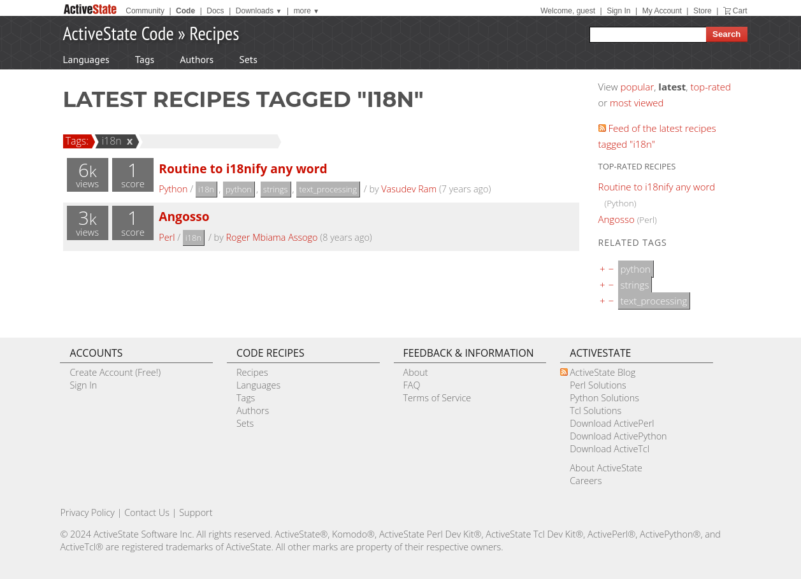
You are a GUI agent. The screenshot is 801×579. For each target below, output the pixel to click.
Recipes (214, 32)
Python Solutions (604, 398)
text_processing (328, 189)
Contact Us (147, 512)
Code (185, 10)
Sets (248, 59)
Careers (586, 481)
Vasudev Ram (409, 189)
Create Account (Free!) (115, 372)
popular (637, 86)
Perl (167, 237)
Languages (86, 59)
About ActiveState (606, 468)
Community (145, 10)
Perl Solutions (598, 385)
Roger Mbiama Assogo (271, 237)
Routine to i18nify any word (243, 168)
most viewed (636, 102)
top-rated (710, 86)
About (415, 372)
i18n (109, 141)
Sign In (618, 10)
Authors (196, 59)
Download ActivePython (618, 436)
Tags (144, 59)
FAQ (412, 385)
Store (702, 10)
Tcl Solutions (595, 410)
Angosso (184, 216)
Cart (740, 10)
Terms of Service (437, 398)
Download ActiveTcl (609, 449)
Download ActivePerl (612, 423)
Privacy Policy (87, 512)
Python (173, 189)
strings (275, 189)
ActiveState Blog (602, 372)
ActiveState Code (118, 32)
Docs (215, 10)
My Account (662, 10)
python (239, 189)
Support (195, 512)
